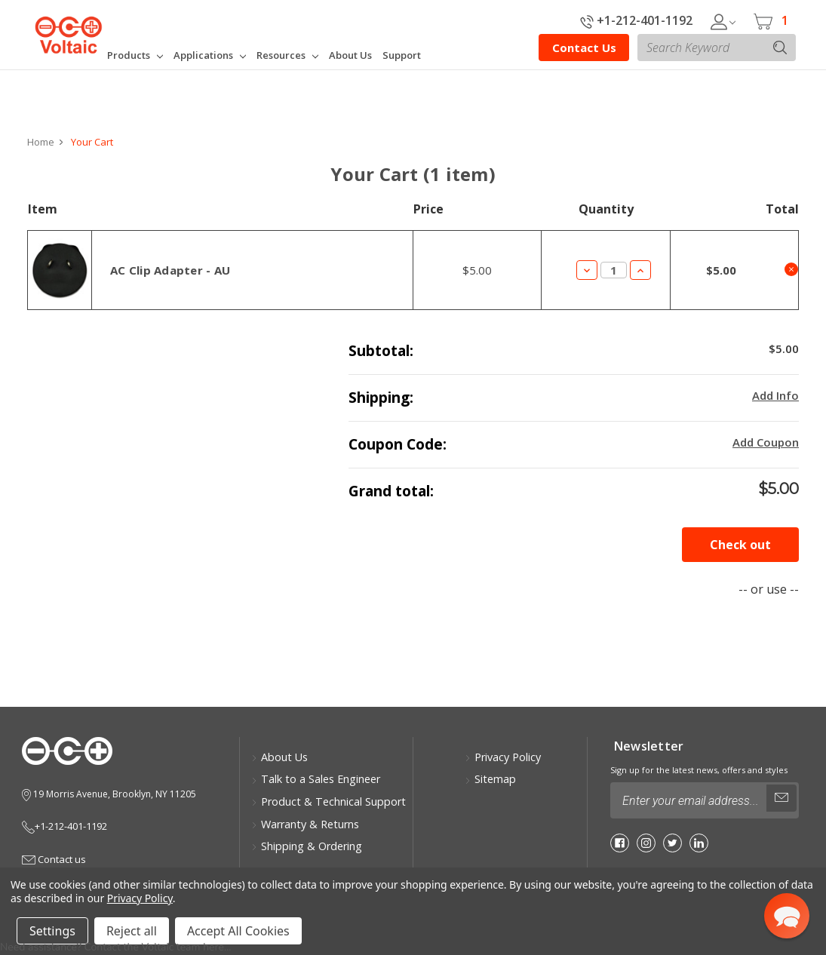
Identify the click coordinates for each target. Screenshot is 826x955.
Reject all (131, 931)
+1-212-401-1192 (636, 20)
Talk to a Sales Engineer (315, 779)
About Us (279, 757)
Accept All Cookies (238, 931)
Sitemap (490, 779)
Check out (740, 544)
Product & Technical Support (328, 801)
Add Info (775, 395)
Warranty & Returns (305, 824)
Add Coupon (765, 442)
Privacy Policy (503, 757)
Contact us (54, 859)
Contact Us (584, 47)
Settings (52, 931)
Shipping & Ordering (306, 846)
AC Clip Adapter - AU (170, 270)
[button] (786, 915)
